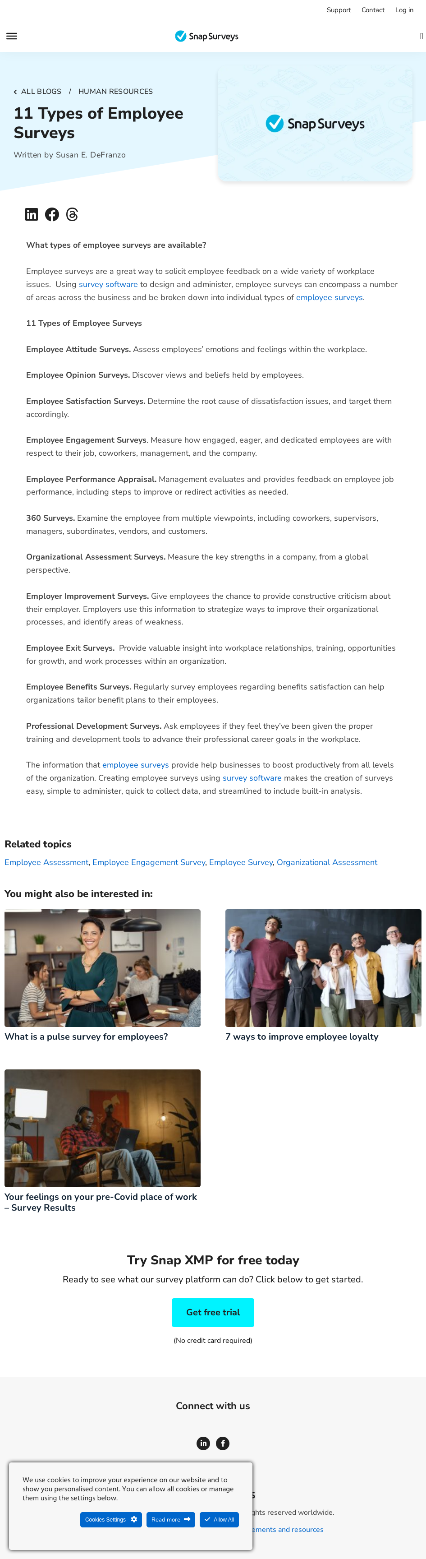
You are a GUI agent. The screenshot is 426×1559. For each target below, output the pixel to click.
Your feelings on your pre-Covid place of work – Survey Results (101, 1202)
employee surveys (329, 297)
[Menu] (11, 36)
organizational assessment (327, 862)
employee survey (241, 862)
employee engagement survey (148, 862)
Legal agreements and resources (270, 1530)
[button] (32, 214)
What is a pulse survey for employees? (86, 1037)
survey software (108, 284)
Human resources (115, 92)
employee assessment (46, 862)
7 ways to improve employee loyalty (302, 1037)
